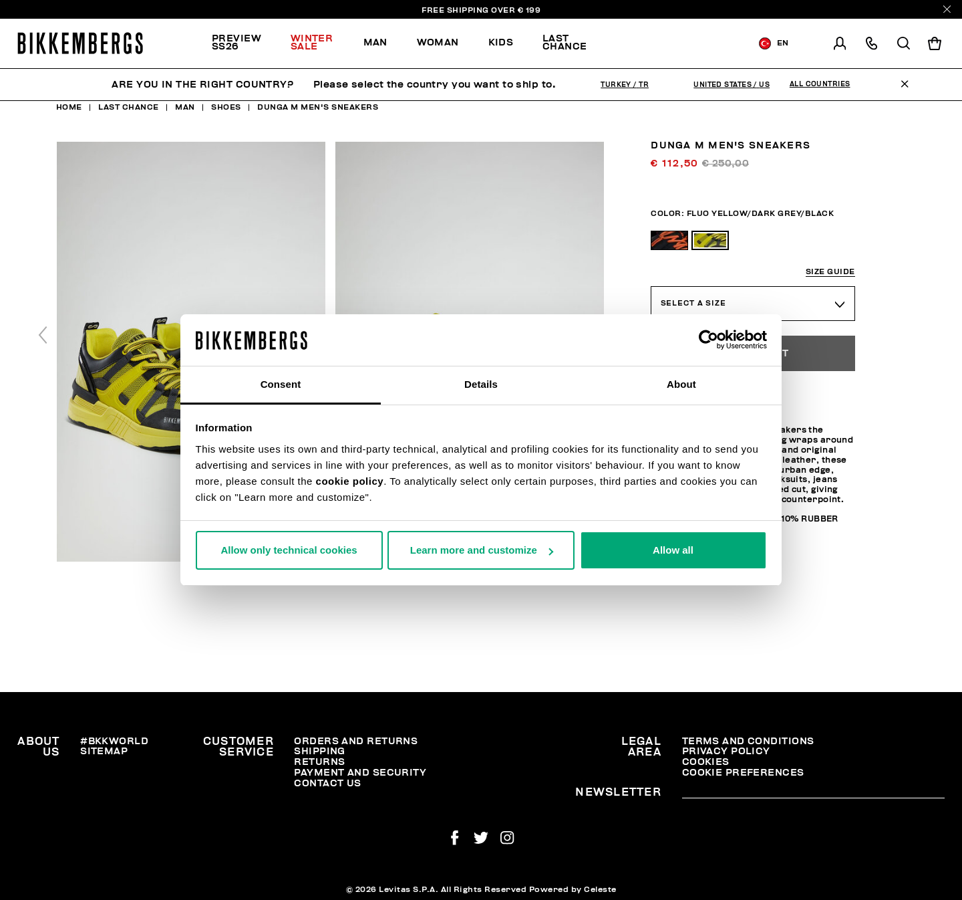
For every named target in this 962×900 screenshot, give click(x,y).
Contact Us (327, 783)
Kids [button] (501, 42)
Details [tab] (481, 384)
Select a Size (693, 303)
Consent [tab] (281, 384)
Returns (319, 762)
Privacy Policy (726, 751)
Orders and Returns (356, 741)
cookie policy (350, 481)
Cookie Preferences (743, 773)
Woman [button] (438, 42)
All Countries (820, 84)
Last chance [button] (564, 42)
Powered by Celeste (573, 889)
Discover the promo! (668, 43)
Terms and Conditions (748, 741)
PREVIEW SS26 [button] (236, 42)
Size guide (830, 271)
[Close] (947, 9)
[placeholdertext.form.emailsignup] (813, 793)
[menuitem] (244, 43)
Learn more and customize (481, 550)
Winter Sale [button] (312, 42)
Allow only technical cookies (288, 550)
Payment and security (360, 773)
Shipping (319, 751)
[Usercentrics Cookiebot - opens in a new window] (708, 340)
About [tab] (681, 384)
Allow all (673, 550)
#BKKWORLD (114, 741)
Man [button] (375, 42)
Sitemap (104, 751)
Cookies (706, 762)
